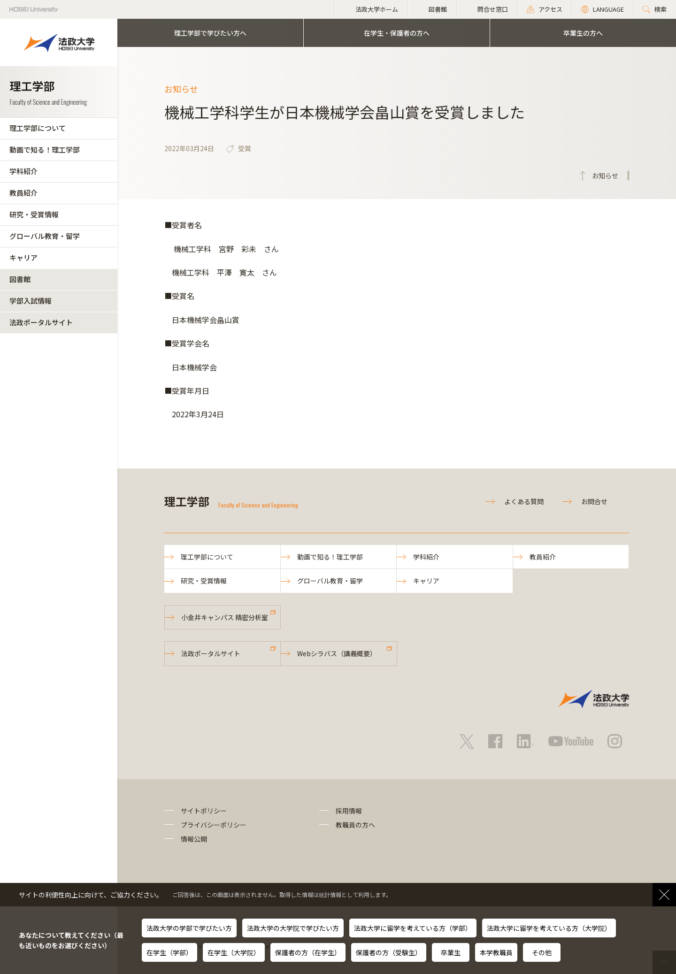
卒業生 (451, 952)
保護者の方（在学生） (308, 952)
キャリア (23, 257)
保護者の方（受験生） (389, 952)
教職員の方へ (355, 824)
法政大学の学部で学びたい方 (189, 928)
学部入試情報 (30, 301)
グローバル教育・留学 (44, 236)
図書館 (20, 279)
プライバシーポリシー (213, 824)
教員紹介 (23, 193)
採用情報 (349, 810)
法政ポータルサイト (41, 322)
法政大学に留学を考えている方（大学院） (549, 928)
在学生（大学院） (233, 952)
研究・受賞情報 (34, 214)
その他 (542, 952)
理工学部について (37, 128)
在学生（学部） (169, 952)
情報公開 (194, 839)
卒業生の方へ (583, 33)
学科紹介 (23, 171)
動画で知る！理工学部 (44, 149)
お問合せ (594, 501)
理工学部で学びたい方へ (210, 33)
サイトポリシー (204, 810)
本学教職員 (496, 952)
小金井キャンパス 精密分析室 (224, 617)
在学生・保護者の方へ (397, 33)
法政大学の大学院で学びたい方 (293, 928)
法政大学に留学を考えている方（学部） (413, 928)
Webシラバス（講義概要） (336, 653)
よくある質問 (524, 501)
